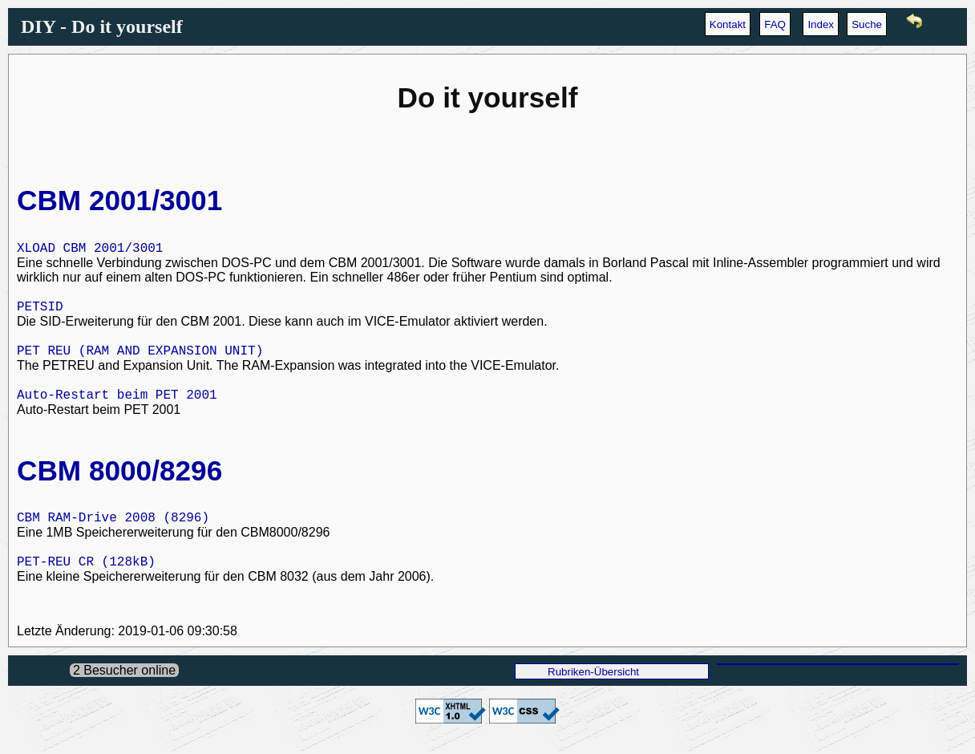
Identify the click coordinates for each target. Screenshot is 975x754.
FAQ (775, 24)
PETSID (40, 310)
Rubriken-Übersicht (593, 686)
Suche (867, 24)
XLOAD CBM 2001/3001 (90, 249)
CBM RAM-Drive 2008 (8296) (113, 528)
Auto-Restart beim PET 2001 (117, 403)
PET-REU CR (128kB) (86, 575)
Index (820, 24)
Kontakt (728, 24)
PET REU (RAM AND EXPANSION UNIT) (140, 357)
